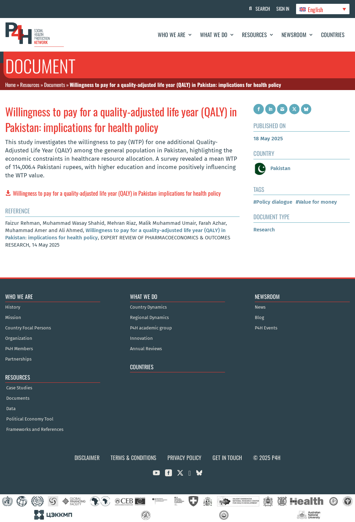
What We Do (213, 34)
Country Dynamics (148, 307)
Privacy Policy (184, 457)
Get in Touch (227, 457)
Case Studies (19, 388)
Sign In (282, 8)
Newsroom (294, 34)
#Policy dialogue (272, 202)
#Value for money (316, 202)
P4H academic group (151, 328)
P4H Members (19, 348)
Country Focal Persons (28, 328)
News (260, 307)
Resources (254, 34)
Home (10, 84)
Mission (13, 317)
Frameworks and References (34, 429)
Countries (333, 34)
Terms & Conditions (133, 457)
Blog (259, 317)
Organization (18, 338)
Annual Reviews (146, 348)
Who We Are (171, 34)
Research (264, 230)
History (12, 307)
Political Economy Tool (29, 419)
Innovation (141, 338)
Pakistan (272, 168)
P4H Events (266, 328)
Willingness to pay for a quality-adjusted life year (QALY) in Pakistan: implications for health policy (117, 193)
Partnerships (18, 359)
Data (11, 408)
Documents (54, 84)
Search (261, 8)
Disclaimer (87, 457)
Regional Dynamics (149, 317)
